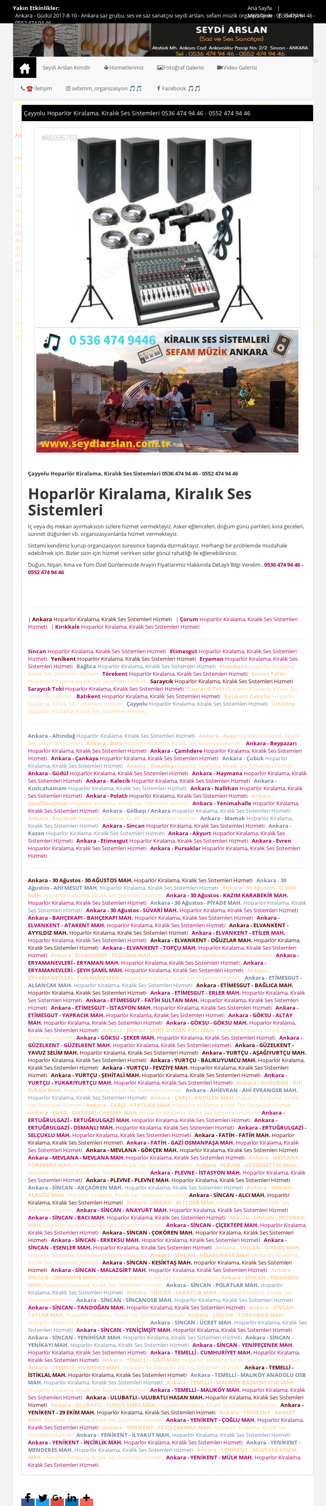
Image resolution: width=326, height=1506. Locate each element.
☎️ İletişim (36, 88)
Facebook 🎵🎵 (178, 88)
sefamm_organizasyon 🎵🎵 (103, 88)
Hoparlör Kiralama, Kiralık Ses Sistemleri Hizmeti (98, 651)
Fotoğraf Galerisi (180, 67)
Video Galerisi (236, 67)
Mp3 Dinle (260, 15)
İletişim (294, 15)
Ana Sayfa (260, 8)
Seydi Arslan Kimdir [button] (66, 67)
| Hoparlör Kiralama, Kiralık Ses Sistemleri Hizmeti (101, 619)
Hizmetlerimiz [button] (123, 67)
